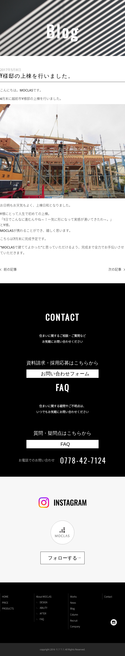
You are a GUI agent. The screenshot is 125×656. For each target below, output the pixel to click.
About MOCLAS (43, 596)
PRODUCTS (8, 608)
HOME (5, 596)
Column (74, 614)
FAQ (42, 619)
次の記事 (114, 269)
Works (73, 596)
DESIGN (43, 602)
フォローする (62, 558)
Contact (108, 596)
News (73, 602)
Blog (72, 608)
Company (75, 626)
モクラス (60, 649)
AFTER (43, 613)
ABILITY (43, 607)
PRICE (5, 602)
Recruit (73, 620)
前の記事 (10, 269)
